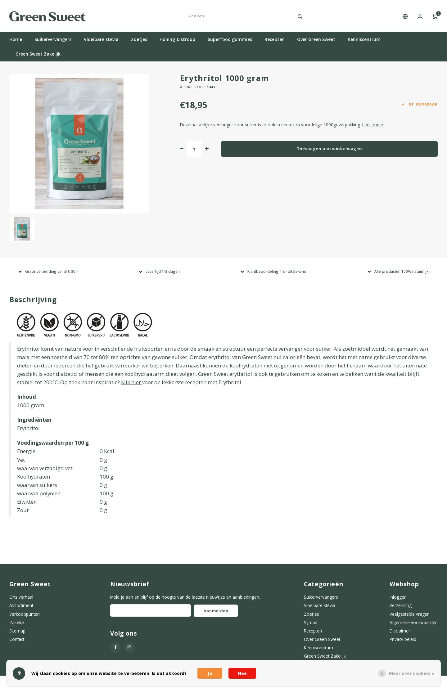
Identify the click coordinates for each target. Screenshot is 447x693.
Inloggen (398, 599)
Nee (242, 673)
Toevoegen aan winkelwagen (329, 151)
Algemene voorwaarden (414, 625)
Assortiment (21, 608)
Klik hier (131, 384)
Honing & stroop (177, 42)
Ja (210, 673)
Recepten (274, 42)
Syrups (310, 625)
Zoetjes (139, 42)
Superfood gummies (230, 42)
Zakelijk (17, 625)
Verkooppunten (24, 616)
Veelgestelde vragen (410, 616)
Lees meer (372, 127)
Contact (16, 641)
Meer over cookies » (411, 673)
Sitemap (17, 633)
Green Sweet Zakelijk (38, 56)
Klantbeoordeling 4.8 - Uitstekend (273, 273)
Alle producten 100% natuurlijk (398, 273)
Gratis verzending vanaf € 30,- (48, 273)
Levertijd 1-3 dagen (159, 273)
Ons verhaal (21, 599)
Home (15, 42)
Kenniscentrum (364, 42)
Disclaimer (400, 633)
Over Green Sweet (316, 42)
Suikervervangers (52, 42)
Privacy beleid (403, 641)
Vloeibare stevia (101, 42)
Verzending (401, 608)
